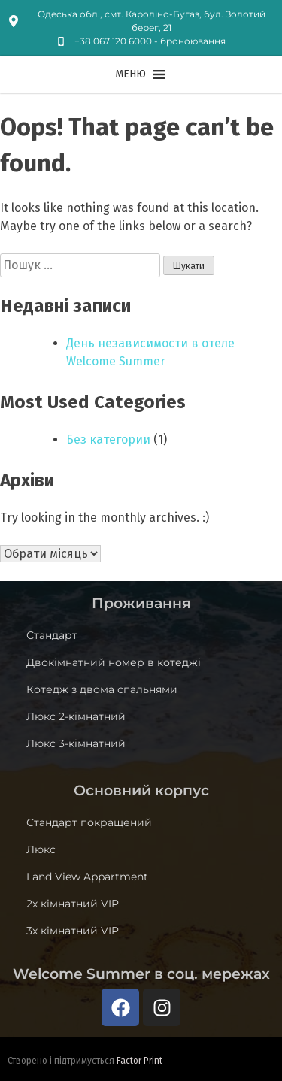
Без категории (108, 439)
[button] (130, 74)
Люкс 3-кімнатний (76, 743)
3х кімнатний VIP (72, 930)
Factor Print (139, 1060)
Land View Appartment (87, 876)
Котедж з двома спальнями (101, 689)
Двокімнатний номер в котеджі (113, 662)
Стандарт (51, 635)
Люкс (41, 849)
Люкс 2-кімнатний (76, 716)
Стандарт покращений (89, 822)
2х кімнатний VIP (72, 903)
